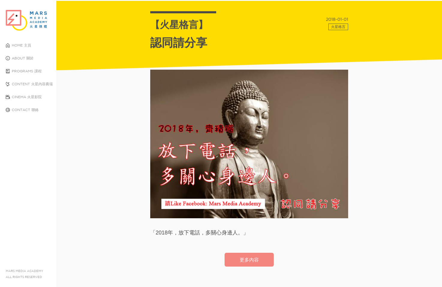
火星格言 (338, 28)
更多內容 (249, 259)
